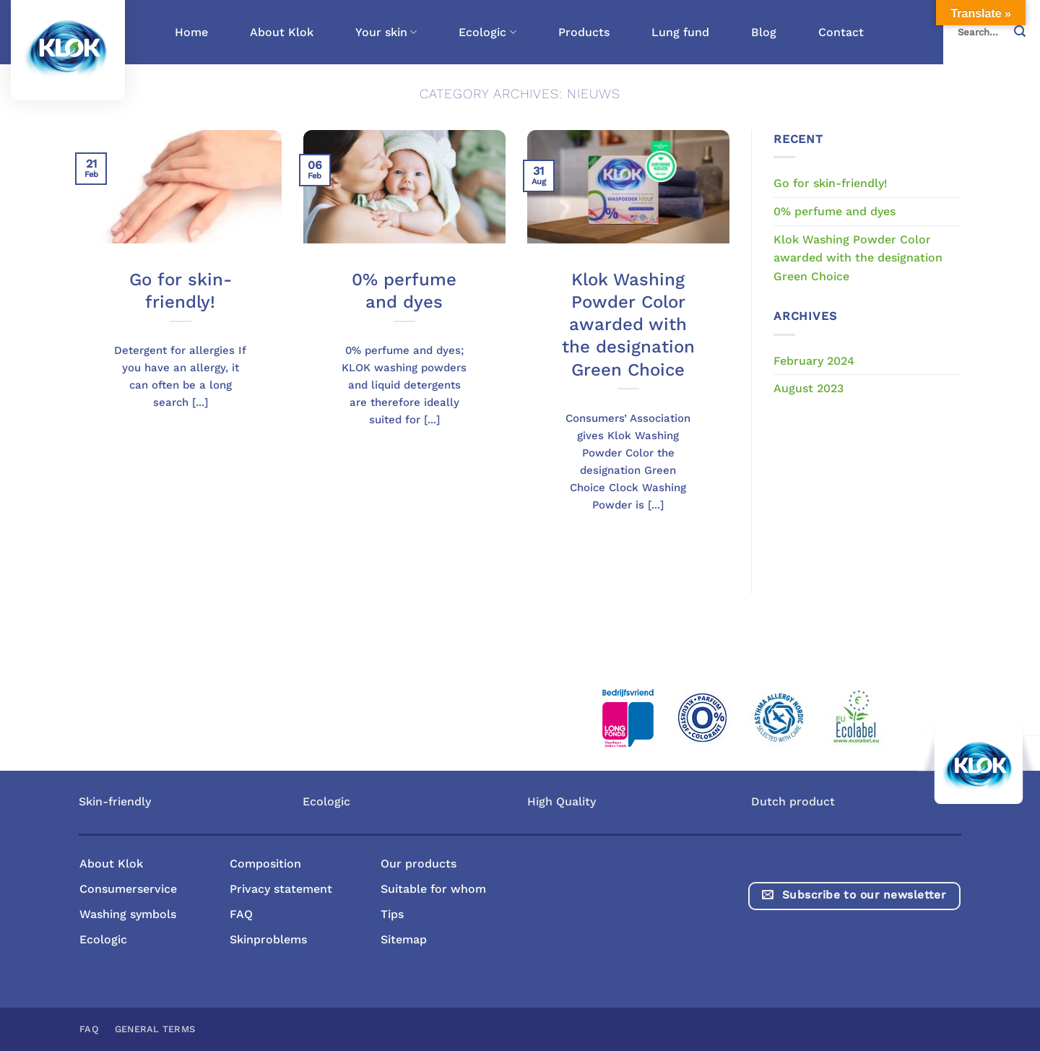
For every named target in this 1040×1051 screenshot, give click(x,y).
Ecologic (487, 32)
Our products (418, 863)
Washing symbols (127, 914)
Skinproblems (268, 939)
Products (584, 32)
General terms (155, 1029)
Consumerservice (128, 889)
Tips (392, 914)
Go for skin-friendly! (180, 290)
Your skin (386, 32)
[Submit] (1024, 32)
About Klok (281, 32)
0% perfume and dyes (404, 290)
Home (191, 32)
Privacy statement (281, 889)
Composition (265, 863)
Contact (841, 32)
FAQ (241, 914)
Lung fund (680, 32)
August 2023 (809, 388)
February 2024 (814, 361)
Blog (763, 32)
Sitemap (404, 939)
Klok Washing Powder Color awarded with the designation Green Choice (628, 324)
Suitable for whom (433, 889)
